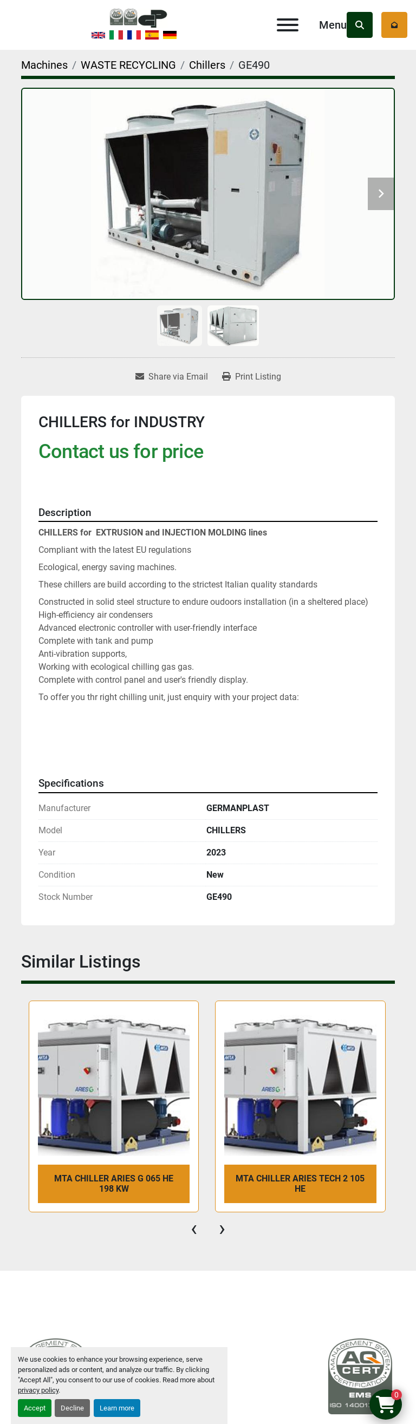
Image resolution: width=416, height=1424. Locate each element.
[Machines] (44, 64)
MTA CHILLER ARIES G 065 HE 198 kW (113, 1183)
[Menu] (287, 24)
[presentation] (194, 1228)
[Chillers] (207, 64)
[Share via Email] (171, 377)
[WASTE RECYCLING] (128, 64)
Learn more (117, 1408)
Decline (72, 1408)
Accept (35, 1408)
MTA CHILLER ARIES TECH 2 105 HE (300, 1183)
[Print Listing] (251, 377)
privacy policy (38, 1390)
